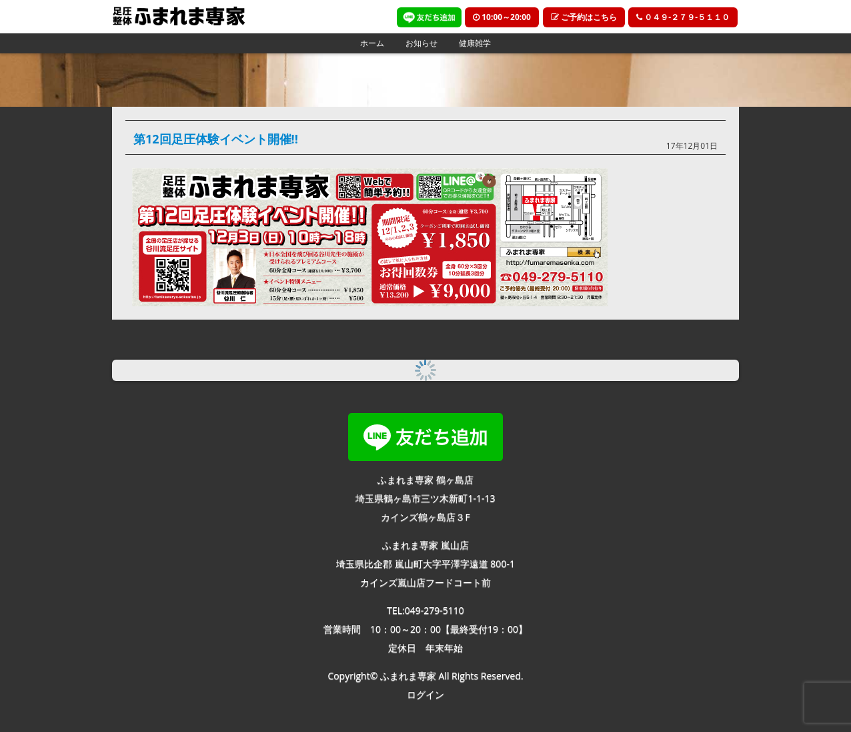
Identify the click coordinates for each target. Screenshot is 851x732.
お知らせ (421, 43)
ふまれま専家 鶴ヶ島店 (425, 479)
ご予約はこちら (584, 17)
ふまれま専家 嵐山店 (425, 544)
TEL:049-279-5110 (425, 610)
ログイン (425, 694)
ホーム (372, 43)
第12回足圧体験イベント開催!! (215, 139)
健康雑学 (475, 43)
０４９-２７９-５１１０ (683, 17)
